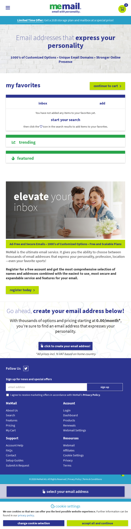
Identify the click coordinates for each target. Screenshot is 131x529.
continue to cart (107, 86)
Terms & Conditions (92, 479)
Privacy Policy (74, 479)
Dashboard (70, 415)
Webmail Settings (74, 430)
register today (22, 290)
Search (10, 415)
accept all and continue (97, 523)
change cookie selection (34, 523)
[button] (122, 9)
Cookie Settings (73, 455)
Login (67, 410)
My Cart (11, 430)
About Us (12, 410)
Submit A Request (17, 465)
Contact (11, 455)
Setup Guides (14, 460)
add (102, 103)
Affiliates (68, 450)
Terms (67, 465)
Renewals (69, 425)
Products (69, 420)
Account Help (14, 445)
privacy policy (26, 515)
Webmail (69, 445)
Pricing (10, 425)
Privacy (68, 460)
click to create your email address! (65, 346)
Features (11, 420)
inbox (43, 103)
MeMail (39, 479)
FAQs (9, 450)
